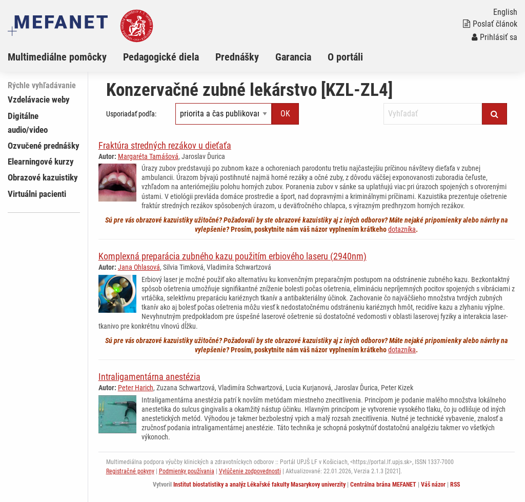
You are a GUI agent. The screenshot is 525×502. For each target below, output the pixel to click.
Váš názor (433, 484)
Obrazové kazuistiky (43, 177)
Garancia (293, 57)
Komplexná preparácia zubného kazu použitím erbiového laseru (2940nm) (232, 256)
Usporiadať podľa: (131, 114)
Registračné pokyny (130, 471)
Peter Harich (135, 388)
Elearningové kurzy (41, 161)
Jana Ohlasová (139, 267)
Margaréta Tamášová (148, 156)
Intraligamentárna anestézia (149, 376)
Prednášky (237, 57)
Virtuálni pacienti (37, 194)
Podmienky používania (186, 471)
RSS (455, 484)
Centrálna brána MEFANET (383, 484)
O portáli (345, 57)
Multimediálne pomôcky (57, 57)
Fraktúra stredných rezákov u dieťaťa (164, 145)
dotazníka (402, 229)
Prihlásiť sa (494, 37)
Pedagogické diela (161, 57)
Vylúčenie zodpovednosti (250, 471)
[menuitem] (65, 57)
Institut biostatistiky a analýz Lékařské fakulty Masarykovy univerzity (259, 484)
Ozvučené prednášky (43, 145)
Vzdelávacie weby (39, 99)
